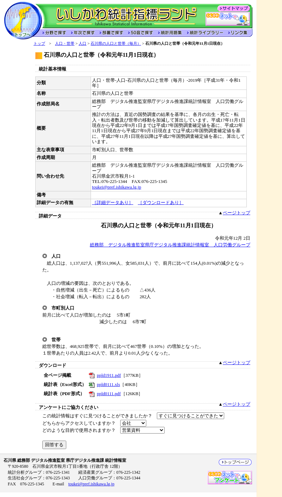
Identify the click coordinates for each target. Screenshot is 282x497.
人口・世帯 (64, 43)
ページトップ (236, 212)
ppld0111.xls (108, 384)
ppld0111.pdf (109, 393)
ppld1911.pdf (109, 375)
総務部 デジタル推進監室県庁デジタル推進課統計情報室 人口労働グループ (170, 245)
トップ (39, 43)
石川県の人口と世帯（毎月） (116, 43)
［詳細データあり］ (112, 202)
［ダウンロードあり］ (161, 202)
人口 (82, 43)
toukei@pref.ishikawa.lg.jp (116, 187)
